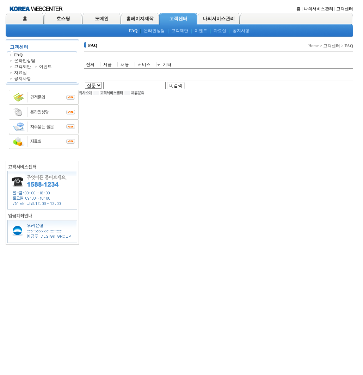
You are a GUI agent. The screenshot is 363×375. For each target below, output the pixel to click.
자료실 (220, 30)
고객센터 (344, 8)
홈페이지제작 (140, 18)
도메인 (102, 18)
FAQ (133, 30)
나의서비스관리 (318, 8)
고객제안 (179, 30)
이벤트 (201, 30)
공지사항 (241, 30)
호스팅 (63, 18)
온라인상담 (154, 30)
